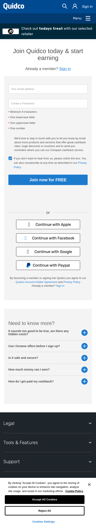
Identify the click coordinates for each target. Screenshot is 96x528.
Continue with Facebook (48, 238)
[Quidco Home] (13, 8)
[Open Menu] (82, 18)
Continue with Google (48, 251)
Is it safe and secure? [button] (48, 357)
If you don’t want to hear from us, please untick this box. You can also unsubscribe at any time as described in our (50, 163)
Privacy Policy (71, 282)
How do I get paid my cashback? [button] (48, 381)
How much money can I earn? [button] (48, 369)
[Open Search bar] (65, 6)
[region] (48, 503)
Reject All (44, 510)
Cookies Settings (43, 521)
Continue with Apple (48, 224)
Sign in (87, 7)
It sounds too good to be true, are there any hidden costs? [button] (48, 333)
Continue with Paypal (48, 265)
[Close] (89, 484)
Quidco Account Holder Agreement (36, 282)
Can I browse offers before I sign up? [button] (48, 346)
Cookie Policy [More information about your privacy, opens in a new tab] (74, 491)
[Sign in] (75, 6)
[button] (48, 31)
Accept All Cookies (44, 499)
